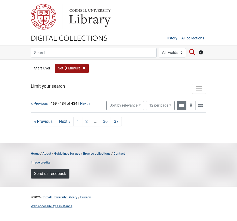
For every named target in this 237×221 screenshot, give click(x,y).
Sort (124, 105)
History (171, 38)
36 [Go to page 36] (105, 121)
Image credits (41, 162)
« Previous (39, 103)
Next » (85, 103)
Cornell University (43, 17)
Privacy (85, 197)
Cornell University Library (59, 197)
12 (159, 105)
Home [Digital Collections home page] (35, 153)
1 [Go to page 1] (78, 121)
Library (89, 17)
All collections (192, 38)
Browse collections (97, 153)
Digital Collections (69, 38)
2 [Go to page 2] (86, 121)
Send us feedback (50, 173)
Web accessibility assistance (51, 206)
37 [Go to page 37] (116, 121)
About (46, 153)
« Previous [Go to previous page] (43, 121)
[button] (72, 68)
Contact (119, 153)
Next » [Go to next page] (64, 121)
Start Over (42, 68)
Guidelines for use (67, 153)
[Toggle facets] (199, 89)
